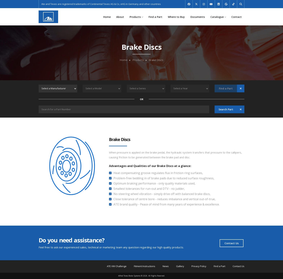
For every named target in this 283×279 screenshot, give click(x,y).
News (166, 266)
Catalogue (218, 17)
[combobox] (58, 89)
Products (136, 17)
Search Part (226, 109)
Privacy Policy (198, 266)
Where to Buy (176, 17)
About (120, 17)
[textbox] (58, 89)
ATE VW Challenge (117, 266)
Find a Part (155, 17)
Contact (236, 17)
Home (107, 17)
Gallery (180, 266)
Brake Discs (156, 60)
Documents (197, 17)
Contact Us (232, 243)
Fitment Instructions (144, 266)
